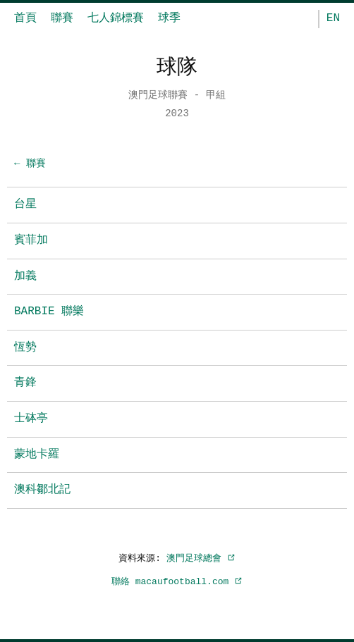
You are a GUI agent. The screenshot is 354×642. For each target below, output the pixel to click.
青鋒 (25, 382)
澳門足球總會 (201, 558)
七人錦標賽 (115, 18)
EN (333, 18)
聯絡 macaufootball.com (177, 581)
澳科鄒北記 (42, 490)
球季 (169, 18)
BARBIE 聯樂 (49, 311)
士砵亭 (31, 418)
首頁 (25, 18)
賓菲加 (31, 240)
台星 (25, 204)
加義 (25, 276)
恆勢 (25, 347)
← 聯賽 (30, 164)
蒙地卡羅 (36, 454)
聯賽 (62, 18)
